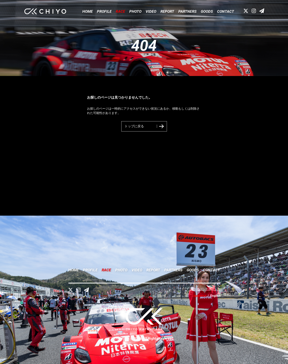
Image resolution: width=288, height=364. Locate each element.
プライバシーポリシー (205, 289)
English (215, 296)
